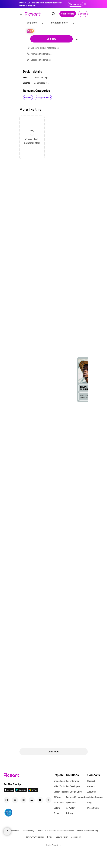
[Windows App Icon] (33, 790)
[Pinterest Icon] (48, 800)
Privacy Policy (28, 831)
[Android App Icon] (21, 790)
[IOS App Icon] (9, 790)
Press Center (93, 808)
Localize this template (41, 60)
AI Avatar (70, 808)
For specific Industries (76, 797)
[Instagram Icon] (23, 800)
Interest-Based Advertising (87, 831)
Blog (89, 802)
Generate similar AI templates (45, 48)
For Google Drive (74, 792)
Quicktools (71, 802)
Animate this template (41, 54)
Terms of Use (14, 831)
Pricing (69, 813)
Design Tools (60, 792)
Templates (59, 802)
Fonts (56, 813)
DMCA (49, 837)
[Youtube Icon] (40, 800)
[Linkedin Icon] (32, 800)
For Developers (73, 786)
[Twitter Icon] (15, 800)
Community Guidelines (35, 837)
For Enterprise (72, 781)
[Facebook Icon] (7, 800)
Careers (91, 786)
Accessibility (76, 837)
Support (91, 781)
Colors (57, 808)
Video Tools (59, 786)
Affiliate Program (95, 797)
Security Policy (62, 837)
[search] (53, 13)
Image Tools (59, 781)
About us (91, 792)
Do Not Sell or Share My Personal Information (56, 831)
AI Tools (57, 797)
